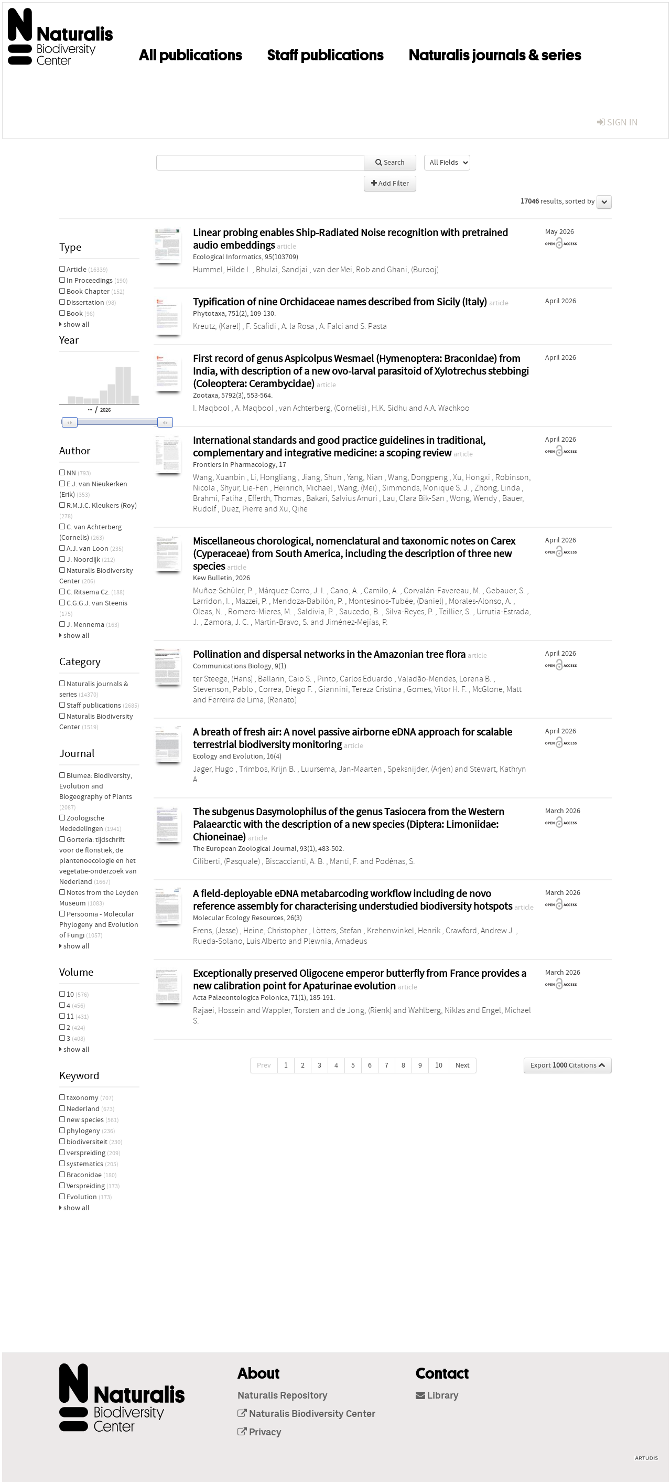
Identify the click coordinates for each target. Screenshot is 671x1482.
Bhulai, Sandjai (282, 269)
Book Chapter (92, 291)
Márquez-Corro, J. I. (291, 590)
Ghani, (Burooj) (413, 269)
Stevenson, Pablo (223, 689)
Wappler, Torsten (291, 1010)
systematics (88, 1164)
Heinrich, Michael (303, 488)
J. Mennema (89, 625)
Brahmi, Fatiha (218, 498)
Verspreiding (89, 1186)
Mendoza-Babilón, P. (308, 601)
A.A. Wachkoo (447, 408)
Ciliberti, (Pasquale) (226, 861)
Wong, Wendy (473, 498)
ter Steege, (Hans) (223, 679)
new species (89, 1120)
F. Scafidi (261, 326)
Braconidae (88, 1175)
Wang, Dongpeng (418, 477)
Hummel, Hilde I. (222, 269)
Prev (264, 1065)
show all (74, 325)
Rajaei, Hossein (219, 1010)
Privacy (259, 1432)
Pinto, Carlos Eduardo (355, 679)
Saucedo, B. (359, 611)
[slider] (114, 422)
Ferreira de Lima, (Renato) (252, 700)
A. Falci (331, 326)
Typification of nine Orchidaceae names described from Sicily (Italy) (341, 302)
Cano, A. (344, 590)
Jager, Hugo (213, 769)
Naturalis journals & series (495, 53)
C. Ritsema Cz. (92, 592)
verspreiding (90, 1153)
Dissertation (87, 302)
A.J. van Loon (91, 549)
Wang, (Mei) (357, 488)
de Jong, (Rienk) (364, 1010)
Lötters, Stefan (337, 930)
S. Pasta (373, 326)
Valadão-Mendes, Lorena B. (445, 679)
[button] (110, 422)
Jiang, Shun (321, 477)
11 (74, 1016)
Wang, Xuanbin (219, 477)
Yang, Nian (365, 477)
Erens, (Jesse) (215, 930)
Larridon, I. (211, 601)
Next (463, 1065)
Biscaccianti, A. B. (294, 861)
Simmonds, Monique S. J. (425, 488)
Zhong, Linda (497, 488)
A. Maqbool (254, 408)
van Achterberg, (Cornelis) (322, 408)
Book (77, 314)
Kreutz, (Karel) (217, 326)
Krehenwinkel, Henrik (403, 930)
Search (390, 162)
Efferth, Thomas (274, 498)
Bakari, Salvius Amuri (341, 498)
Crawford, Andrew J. (480, 930)
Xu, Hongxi (471, 477)
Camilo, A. (381, 590)
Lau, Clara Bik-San (414, 498)
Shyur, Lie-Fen (244, 488)
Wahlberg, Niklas (436, 1010)
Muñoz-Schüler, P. (223, 590)
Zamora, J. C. (226, 622)
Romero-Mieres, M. (260, 611)
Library (437, 1396)
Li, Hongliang (273, 477)
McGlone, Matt (497, 689)
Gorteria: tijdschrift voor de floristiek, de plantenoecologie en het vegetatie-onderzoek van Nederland (98, 861)
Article (83, 269)
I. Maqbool (211, 408)
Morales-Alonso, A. (480, 601)
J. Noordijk (87, 560)
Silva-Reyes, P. (409, 611)
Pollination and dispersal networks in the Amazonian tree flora (330, 654)
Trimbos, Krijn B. (267, 769)
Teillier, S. (455, 611)
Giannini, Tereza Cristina (360, 689)
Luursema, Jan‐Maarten (341, 769)
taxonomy (86, 1098)
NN (75, 473)
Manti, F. (344, 861)
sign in (617, 122)
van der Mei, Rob (341, 269)
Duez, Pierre (242, 509)
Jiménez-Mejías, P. (357, 622)
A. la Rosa (298, 326)
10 (74, 994)
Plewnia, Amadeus (335, 941)
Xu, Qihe (293, 509)
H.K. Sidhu (389, 408)
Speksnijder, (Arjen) (420, 769)
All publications (190, 53)
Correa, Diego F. (285, 689)
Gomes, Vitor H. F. (437, 689)
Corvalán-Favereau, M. (442, 590)
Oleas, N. (208, 611)
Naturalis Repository (282, 1396)
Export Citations (568, 1065)
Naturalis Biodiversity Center (306, 1414)
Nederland (87, 1109)
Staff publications (325, 53)
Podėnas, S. (395, 861)
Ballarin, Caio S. (285, 679)
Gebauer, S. (505, 590)
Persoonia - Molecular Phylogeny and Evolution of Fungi (98, 925)
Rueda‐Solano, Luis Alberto (240, 941)
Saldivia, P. (315, 611)
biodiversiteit (91, 1142)
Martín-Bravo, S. (281, 622)
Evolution (85, 1197)
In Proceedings (93, 280)
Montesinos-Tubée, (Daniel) (396, 601)
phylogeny (87, 1131)
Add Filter (390, 183)
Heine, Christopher (275, 930)
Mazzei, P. (251, 601)
